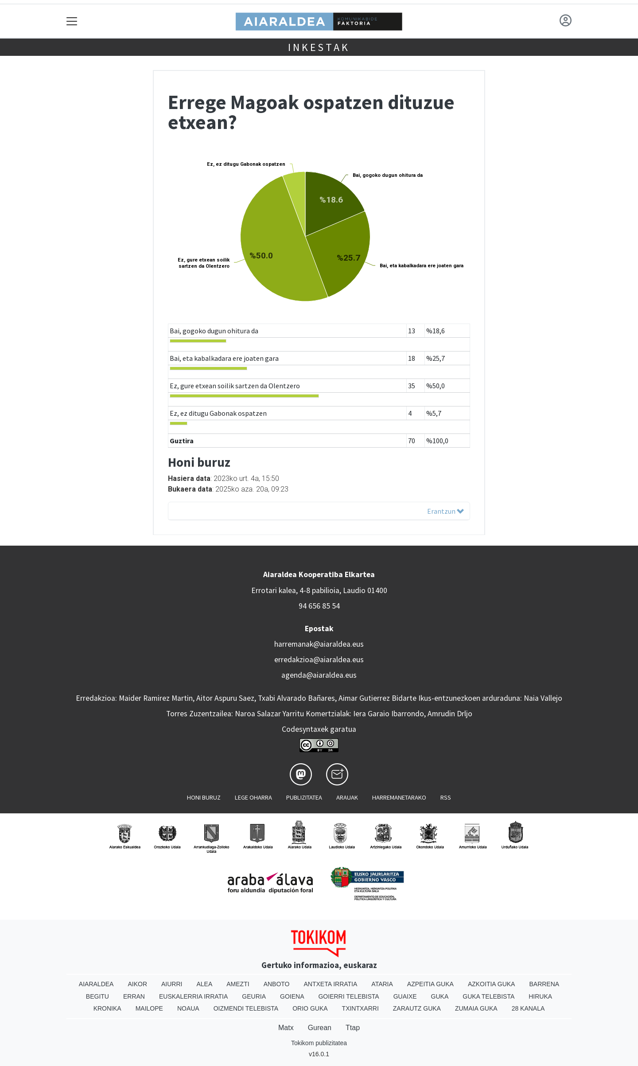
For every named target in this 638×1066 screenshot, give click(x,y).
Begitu (97, 996)
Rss (445, 797)
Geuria (254, 996)
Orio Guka (309, 1008)
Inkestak (319, 47)
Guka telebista (488, 996)
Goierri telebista (348, 996)
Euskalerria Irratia (193, 996)
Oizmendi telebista (246, 1008)
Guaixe (405, 996)
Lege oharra (253, 797)
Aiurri (171, 984)
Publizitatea (304, 797)
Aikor (137, 984)
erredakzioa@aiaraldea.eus (319, 659)
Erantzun (445, 511)
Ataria (382, 984)
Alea (204, 984)
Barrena (544, 984)
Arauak (347, 797)
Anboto (277, 984)
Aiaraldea (96, 984)
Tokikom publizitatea (319, 1042)
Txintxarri (360, 1008)
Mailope (149, 1008)
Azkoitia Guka (491, 984)
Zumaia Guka (476, 1008)
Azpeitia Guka (430, 984)
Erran (134, 996)
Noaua (188, 1008)
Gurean (319, 1027)
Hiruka (540, 996)
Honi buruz (204, 797)
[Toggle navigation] (72, 21)
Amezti (237, 984)
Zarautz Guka (417, 1008)
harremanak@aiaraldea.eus (319, 644)
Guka (440, 996)
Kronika (107, 1008)
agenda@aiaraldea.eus (319, 675)
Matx (286, 1027)
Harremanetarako (399, 797)
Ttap (353, 1027)
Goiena (292, 996)
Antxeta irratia (331, 984)
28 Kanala (528, 1008)
